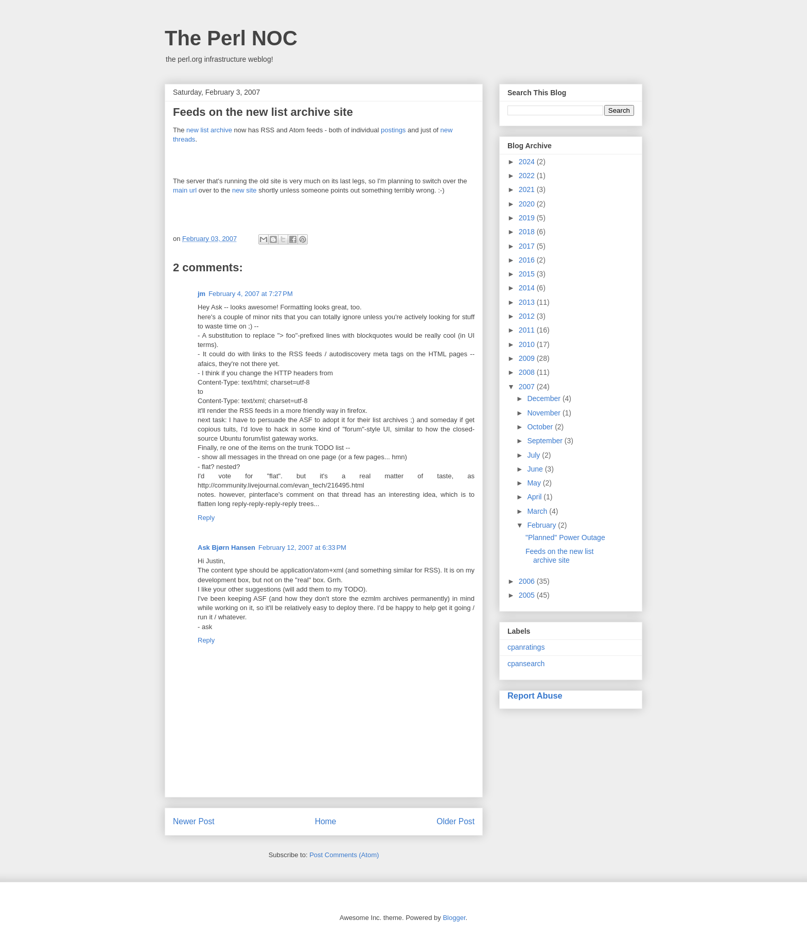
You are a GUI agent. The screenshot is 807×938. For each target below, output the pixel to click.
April (535, 497)
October (541, 427)
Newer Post (194, 821)
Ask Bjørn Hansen (226, 547)
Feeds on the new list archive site (559, 555)
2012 (528, 316)
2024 (528, 162)
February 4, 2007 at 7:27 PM (250, 294)
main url (185, 190)
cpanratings (526, 647)
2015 (528, 274)
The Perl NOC (231, 38)
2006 (528, 581)
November (544, 413)
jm (201, 294)
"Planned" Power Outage (565, 537)
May (534, 483)
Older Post (455, 821)
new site (244, 190)
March (538, 511)
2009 (528, 358)
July (534, 455)
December (544, 398)
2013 (528, 302)
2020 (528, 204)
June (536, 469)
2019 (528, 218)
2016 (528, 260)
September (545, 441)
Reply (206, 518)
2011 (528, 330)
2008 (528, 372)
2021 (528, 189)
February (542, 525)
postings (393, 130)
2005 (528, 595)
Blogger (454, 918)
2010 (528, 344)
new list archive (209, 130)
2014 (528, 288)
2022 (528, 175)
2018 (528, 232)
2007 (528, 387)
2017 (528, 246)
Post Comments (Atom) (344, 855)
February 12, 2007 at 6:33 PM (302, 547)
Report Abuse (535, 695)
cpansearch (526, 663)
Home (326, 821)
